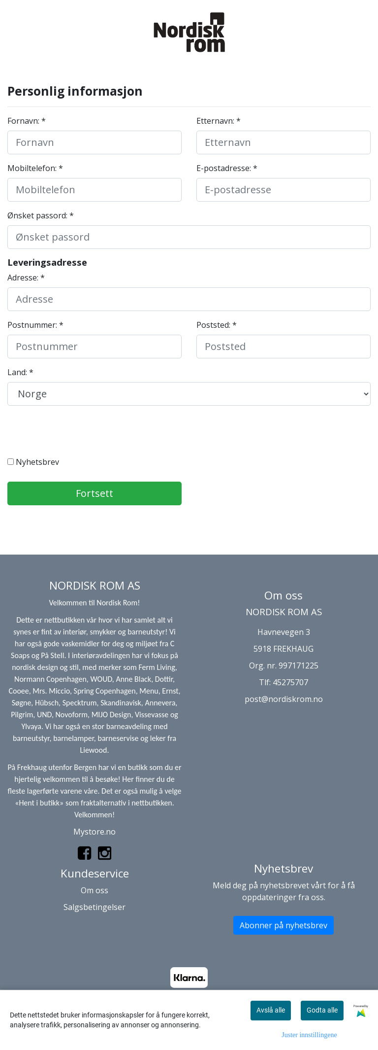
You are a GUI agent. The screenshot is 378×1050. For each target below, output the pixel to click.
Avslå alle (270, 1010)
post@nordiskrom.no (284, 699)
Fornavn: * (26, 120)
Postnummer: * (35, 324)
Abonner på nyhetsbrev (283, 925)
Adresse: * (26, 277)
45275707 (290, 682)
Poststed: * (216, 324)
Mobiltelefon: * (35, 168)
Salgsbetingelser (94, 907)
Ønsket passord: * (40, 215)
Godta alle (322, 1010)
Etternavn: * (218, 120)
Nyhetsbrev (33, 461)
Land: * (20, 372)
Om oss (94, 890)
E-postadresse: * (226, 168)
